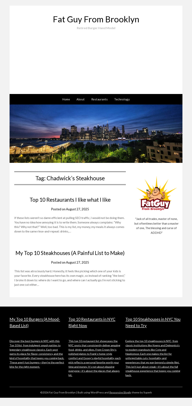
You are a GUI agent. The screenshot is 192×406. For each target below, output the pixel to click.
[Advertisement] (96, 58)
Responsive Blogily (120, 400)
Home (66, 99)
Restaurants (99, 99)
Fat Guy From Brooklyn (96, 19)
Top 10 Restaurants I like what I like (70, 199)
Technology (122, 99)
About (80, 99)
